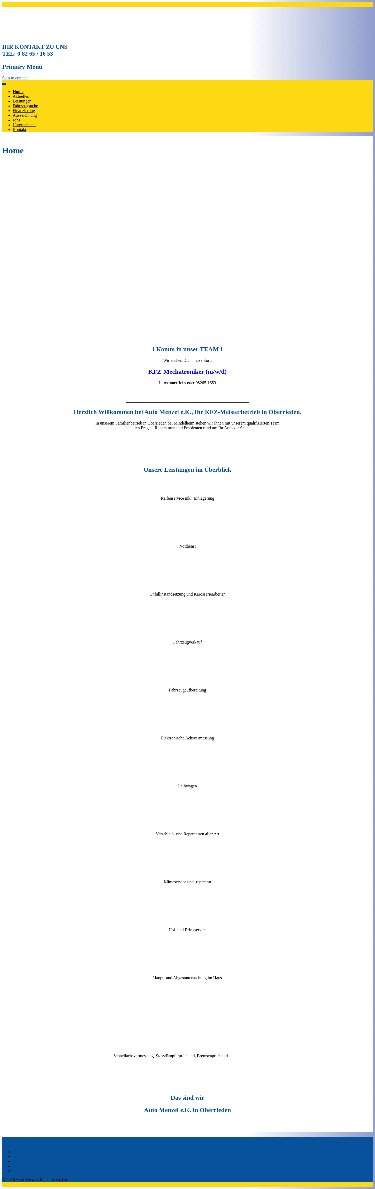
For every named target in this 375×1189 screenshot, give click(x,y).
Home (18, 91)
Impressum (22, 1161)
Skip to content (15, 78)
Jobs (16, 120)
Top (16, 1151)
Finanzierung (24, 110)
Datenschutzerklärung (31, 1166)
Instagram (21, 1170)
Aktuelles (21, 96)
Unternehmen (24, 125)
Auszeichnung (25, 115)
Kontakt (19, 129)
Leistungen (22, 101)
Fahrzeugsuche (25, 106)
